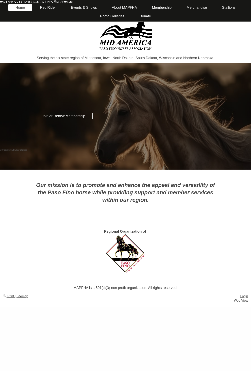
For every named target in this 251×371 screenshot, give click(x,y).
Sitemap (22, 296)
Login (244, 296)
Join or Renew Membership (63, 116)
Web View (241, 300)
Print (9, 296)
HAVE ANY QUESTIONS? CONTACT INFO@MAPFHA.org (36, 1)
